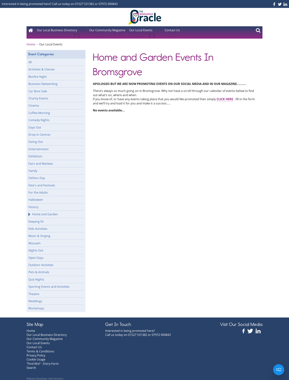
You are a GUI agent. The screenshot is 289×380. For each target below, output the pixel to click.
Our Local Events (140, 30)
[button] (81, 31)
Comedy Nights (39, 116)
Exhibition (35, 152)
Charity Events (38, 94)
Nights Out (35, 246)
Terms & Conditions (40, 347)
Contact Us (34, 343)
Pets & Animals (38, 268)
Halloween (35, 196)
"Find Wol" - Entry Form (43, 360)
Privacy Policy (36, 351)
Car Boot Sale (37, 87)
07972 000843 (108, 4)
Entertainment (38, 145)
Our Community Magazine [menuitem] (107, 30)
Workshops (36, 304)
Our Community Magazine (45, 335)
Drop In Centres (39, 131)
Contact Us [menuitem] (172, 30)
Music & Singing (39, 232)
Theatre (33, 290)
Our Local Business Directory (57, 30)
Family (32, 167)
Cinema (33, 101)
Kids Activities (37, 225)
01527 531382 (84, 4)
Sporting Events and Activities (48, 283)
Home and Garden (45, 210)
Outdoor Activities (40, 261)
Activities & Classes (41, 65)
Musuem (34, 239)
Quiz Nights (36, 275)
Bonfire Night (37, 73)
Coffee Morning (39, 109)
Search (31, 364)
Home (31, 327)
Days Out (34, 123)
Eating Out (35, 138)
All (30, 58)
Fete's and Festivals (41, 181)
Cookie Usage (36, 355)
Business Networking (43, 80)
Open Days (35, 254)
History (33, 203)
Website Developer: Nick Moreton (45, 374)
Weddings (35, 297)
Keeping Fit (36, 217)
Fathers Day (36, 174)
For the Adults (38, 188)
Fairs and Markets (40, 159)
